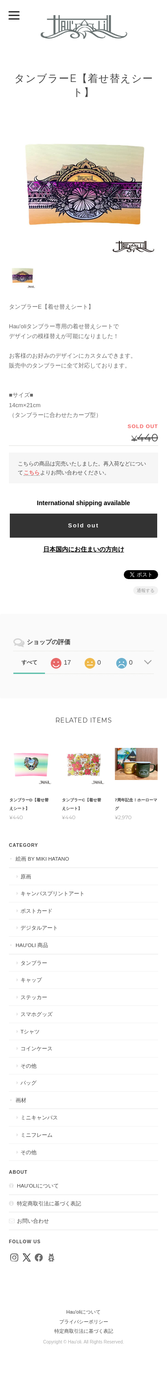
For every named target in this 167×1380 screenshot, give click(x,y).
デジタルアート (39, 928)
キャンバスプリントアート (52, 893)
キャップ (31, 980)
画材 (21, 1100)
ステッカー (33, 997)
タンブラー (33, 963)
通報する (146, 590)
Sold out (83, 525)
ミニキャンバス (39, 1117)
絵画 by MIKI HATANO (42, 858)
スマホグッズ (36, 1014)
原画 (25, 876)
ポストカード (36, 911)
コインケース (36, 1048)
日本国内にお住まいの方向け (83, 549)
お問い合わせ (33, 1221)
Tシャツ (30, 1031)
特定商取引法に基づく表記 (49, 1203)
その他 (28, 1066)
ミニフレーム (36, 1135)
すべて (29, 662)
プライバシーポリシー (83, 1321)
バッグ (28, 1083)
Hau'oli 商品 (32, 945)
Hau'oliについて (38, 1185)
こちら (32, 472)
